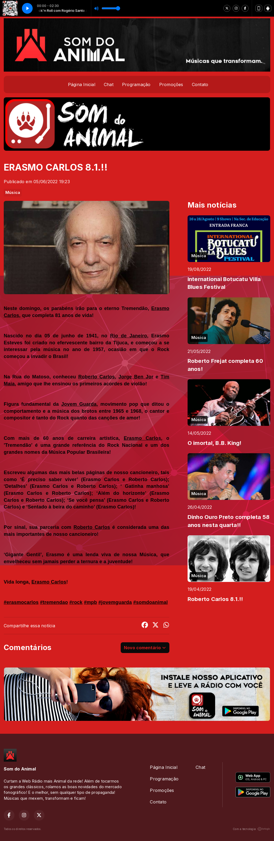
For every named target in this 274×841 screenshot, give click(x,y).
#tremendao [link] (54, 602)
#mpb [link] (90, 602)
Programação (136, 84)
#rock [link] (75, 602)
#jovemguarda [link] (115, 602)
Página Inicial (81, 84)
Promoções (171, 84)
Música (12, 192)
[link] (128, 335)
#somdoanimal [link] (150, 602)
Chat (108, 84)
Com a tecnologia (251, 829)
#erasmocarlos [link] (21, 602)
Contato (200, 84)
